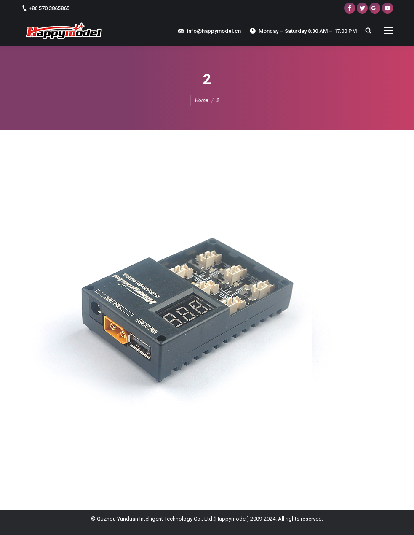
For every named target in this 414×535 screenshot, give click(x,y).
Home (201, 100)
